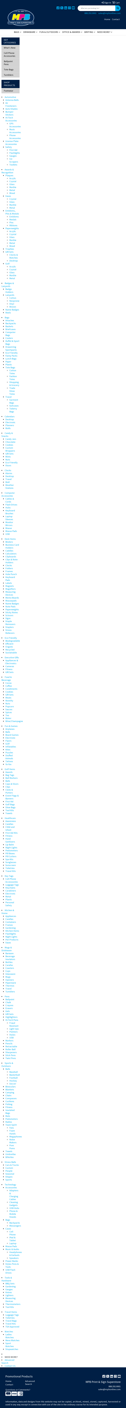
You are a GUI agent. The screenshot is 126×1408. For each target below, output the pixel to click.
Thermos (9, 985)
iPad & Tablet (12, 1239)
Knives (8, 1292)
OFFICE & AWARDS (71, 32)
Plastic (8, 364)
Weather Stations (9, 486)
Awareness (10, 821)
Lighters (9, 1295)
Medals (12, 219)
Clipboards (10, 556)
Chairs (8, 1095)
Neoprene (14, 300)
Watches (9, 1331)
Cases (8, 1228)
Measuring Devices (10, 593)
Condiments (11, 688)
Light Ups (14, 1028)
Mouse (8, 528)
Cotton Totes (12, 372)
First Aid (13, 150)
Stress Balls (10, 1162)
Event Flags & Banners (12, 797)
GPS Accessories (15, 125)
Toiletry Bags (13, 410)
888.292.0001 (90, 13)
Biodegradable (12, 640)
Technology (10, 1184)
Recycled (10, 649)
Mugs (8, 976)
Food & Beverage (6, 678)
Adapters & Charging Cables (13, 1195)
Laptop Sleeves (9, 518)
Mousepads (11, 600)
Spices (8, 712)
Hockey (13, 1080)
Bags (7, 317)
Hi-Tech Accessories (11, 119)
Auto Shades (11, 108)
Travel (8, 396)
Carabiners (10, 890)
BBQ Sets (10, 1283)
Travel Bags (11, 1320)
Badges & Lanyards (7, 285)
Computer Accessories (8, 494)
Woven (12, 306)
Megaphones (15, 1136)
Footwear (8, 90)
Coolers (9, 338)
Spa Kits (9, 859)
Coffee (8, 685)
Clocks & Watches (13, 256)
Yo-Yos (8, 764)
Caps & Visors (11, 783)
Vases (8, 196)
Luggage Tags (12, 884)
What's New (9, 47)
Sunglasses (10, 862)
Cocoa (8, 683)
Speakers (14, 1258)
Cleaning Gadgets (13, 1204)
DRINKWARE (29, 32)
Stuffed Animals (9, 757)
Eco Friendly (11, 352)
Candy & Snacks (7, 434)
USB (7, 534)
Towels (8, 813)
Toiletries (10, 868)
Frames (9, 571)
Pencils (8, 1043)
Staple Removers (10, 623)
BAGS (16, 32)
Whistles (9, 1157)
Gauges (13, 155)
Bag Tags (9, 775)
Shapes (9, 1176)
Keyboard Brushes (10, 512)
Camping (9, 1092)
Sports (8, 1179)
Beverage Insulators (10, 958)
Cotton (12, 297)
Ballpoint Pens (8, 63)
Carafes (9, 965)
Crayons (9, 1005)
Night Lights (11, 847)
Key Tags (9, 876)
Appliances (10, 916)
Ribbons (13, 225)
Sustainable (11, 652)
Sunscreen (10, 865)
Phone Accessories (15, 137)
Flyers (8, 740)
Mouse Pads (11, 531)
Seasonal (9, 1173)
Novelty (9, 700)
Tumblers (8, 74)
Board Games (12, 734)
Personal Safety (9, 904)
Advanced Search (7, 1361)
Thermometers (12, 1304)
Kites (7, 749)
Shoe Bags (10, 807)
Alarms (8, 473)
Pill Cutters (10, 856)
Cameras (9, 666)
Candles (9, 824)
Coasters (9, 968)
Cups (7, 971)
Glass (12, 184)
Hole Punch (11, 574)
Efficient (9, 643)
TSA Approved (12, 1326)
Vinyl (11, 303)
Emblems (14, 216)
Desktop (13, 260)
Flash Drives (11, 504)
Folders (9, 568)
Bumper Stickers (9, 113)
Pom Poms (12, 1147)
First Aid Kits (11, 832)
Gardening (10, 927)
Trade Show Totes (12, 391)
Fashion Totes (13, 378)
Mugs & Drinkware (6, 949)
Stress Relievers (10, 631)
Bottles (9, 962)
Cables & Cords (9, 500)
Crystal (12, 181)
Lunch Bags (10, 358)
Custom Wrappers (10, 449)
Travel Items (11, 1312)
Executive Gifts (12, 657)
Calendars (10, 416)
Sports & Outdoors (7, 1064)
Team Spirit (11, 1124)
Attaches (9, 320)
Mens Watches (12, 1340)
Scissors (9, 615)
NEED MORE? (103, 32)
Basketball (14, 1074)
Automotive (10, 97)
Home (107, 19)
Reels (8, 312)
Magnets (9, 586)
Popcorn (9, 706)
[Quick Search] (96, 8)
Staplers (9, 627)
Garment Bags (13, 401)
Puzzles (9, 752)
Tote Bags (9, 69)
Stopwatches (11, 1349)
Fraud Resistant (13, 1024)
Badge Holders (9, 290)
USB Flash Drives (10, 1271)
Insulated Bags (10, 1111)
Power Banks (11, 1261)
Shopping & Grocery (14, 384)
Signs (8, 618)
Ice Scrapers (13, 160)
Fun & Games (11, 726)
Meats (8, 697)
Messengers (15, 1225)
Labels (8, 583)
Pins (11, 222)
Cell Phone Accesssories (11, 880)
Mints (8, 456)
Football (13, 1077)
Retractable (11, 1046)
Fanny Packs (11, 355)
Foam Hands (12, 1132)
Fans (11, 1127)
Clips (7, 786)
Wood (12, 193)
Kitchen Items (12, 930)
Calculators (10, 553)
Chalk (8, 1002)
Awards (9, 772)
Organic (9, 646)
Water (8, 718)
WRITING (88, 32)
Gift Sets (9, 251)
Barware (9, 953)
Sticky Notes (11, 612)
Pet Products (11, 939)
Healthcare (10, 818)
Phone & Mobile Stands (13, 1214)
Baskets (9, 326)
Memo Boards (12, 597)
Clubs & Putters (9, 791)
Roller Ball (10, 1049)
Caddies (9, 550)
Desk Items (10, 539)
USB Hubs (14, 1208)
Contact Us (10, 1365)
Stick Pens (10, 1055)
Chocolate (10, 442)
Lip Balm (9, 844)
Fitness (8, 669)
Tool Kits (9, 810)
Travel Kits (10, 871)
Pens (7, 996)
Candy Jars (10, 439)
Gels (7, 1011)
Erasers (9, 1008)
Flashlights (14, 152)
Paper (8, 361)
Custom (9, 1167)
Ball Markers (11, 778)
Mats (7, 1116)
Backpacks (10, 323)
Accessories (11, 1187)
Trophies (9, 249)
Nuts (7, 459)
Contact (116, 19)
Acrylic (12, 178)
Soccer (12, 1083)
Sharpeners (11, 1052)
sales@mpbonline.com (109, 13)
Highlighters (11, 1017)
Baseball (13, 1071)
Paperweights (12, 228)
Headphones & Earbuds (15, 1254)
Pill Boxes (10, 853)
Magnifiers (10, 588)
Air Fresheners (10, 104)
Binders (9, 541)
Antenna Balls (12, 100)
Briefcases (10, 329)
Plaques (9, 175)
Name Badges (12, 309)
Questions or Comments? (17, 1389)
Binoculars (10, 1086)
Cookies (9, 444)
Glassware (10, 974)
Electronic (10, 422)
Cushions (9, 1101)
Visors (8, 465)
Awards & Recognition (7, 171)
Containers (10, 922)
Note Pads (10, 606)
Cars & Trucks (12, 1165)
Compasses (11, 1098)
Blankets (9, 1089)
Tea (7, 715)
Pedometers (11, 850)
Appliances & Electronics (11, 662)
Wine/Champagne (14, 721)
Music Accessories (15, 131)
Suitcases (14, 405)
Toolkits (13, 164)
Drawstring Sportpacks (11, 348)
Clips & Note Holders (11, 561)
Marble (12, 187)
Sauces (8, 709)
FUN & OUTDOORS (48, 32)
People (8, 1170)
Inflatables (10, 746)
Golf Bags (10, 804)
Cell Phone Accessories (9, 54)
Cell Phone (12, 1233)
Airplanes (10, 729)
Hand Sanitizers (10, 840)
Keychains (10, 887)
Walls (8, 428)
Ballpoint (9, 999)
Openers (9, 979)
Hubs (8, 507)
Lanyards (9, 295)
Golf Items (10, 769)
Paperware (10, 982)
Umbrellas (10, 1154)
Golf (7, 263)
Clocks (8, 470)
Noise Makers (12, 1141)
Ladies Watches (9, 1336)
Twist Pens (10, 1058)
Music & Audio (12, 1249)
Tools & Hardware (6, 1279)
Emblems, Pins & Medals (12, 212)
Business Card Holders (12, 546)
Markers (9, 1040)
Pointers (13, 1031)
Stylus (12, 1034)
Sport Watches (9, 1345)
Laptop (12, 1243)
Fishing (8, 1104)
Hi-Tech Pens (11, 1020)
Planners (9, 425)
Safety (8, 147)
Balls (7, 732)
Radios (8, 1121)
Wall (7, 482)
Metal (12, 190)
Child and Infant (10, 828)
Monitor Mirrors (9, 524)
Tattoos (9, 761)
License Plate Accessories (11, 142)
